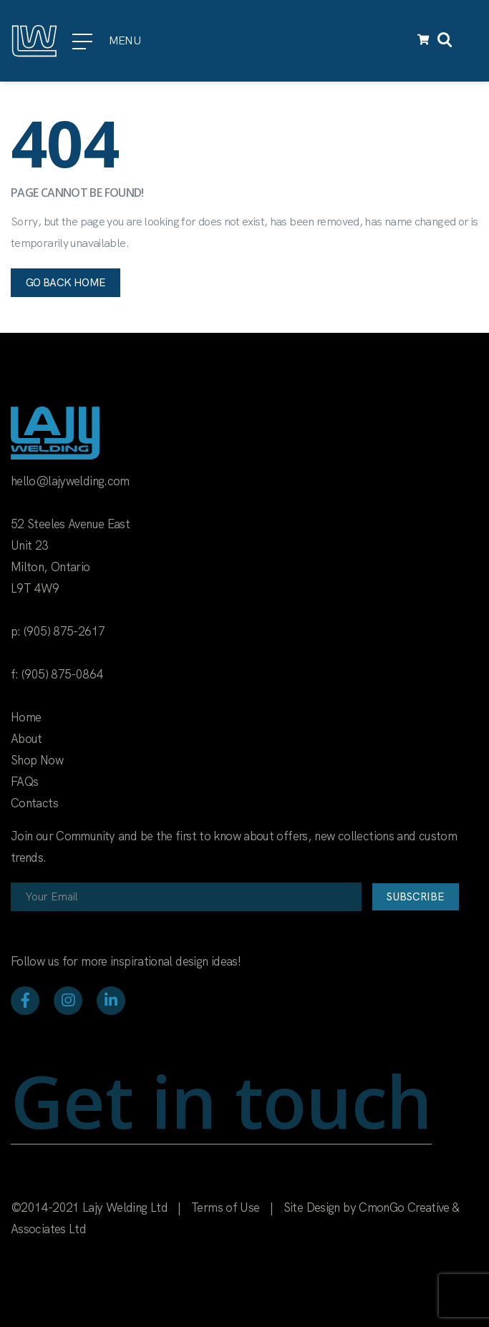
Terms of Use (225, 1207)
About (26, 739)
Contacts (34, 803)
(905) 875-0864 (61, 674)
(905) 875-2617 (64, 631)
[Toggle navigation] (469, 40)
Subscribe (416, 897)
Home (26, 717)
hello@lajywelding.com (70, 481)
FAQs (24, 781)
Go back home (65, 283)
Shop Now (37, 760)
